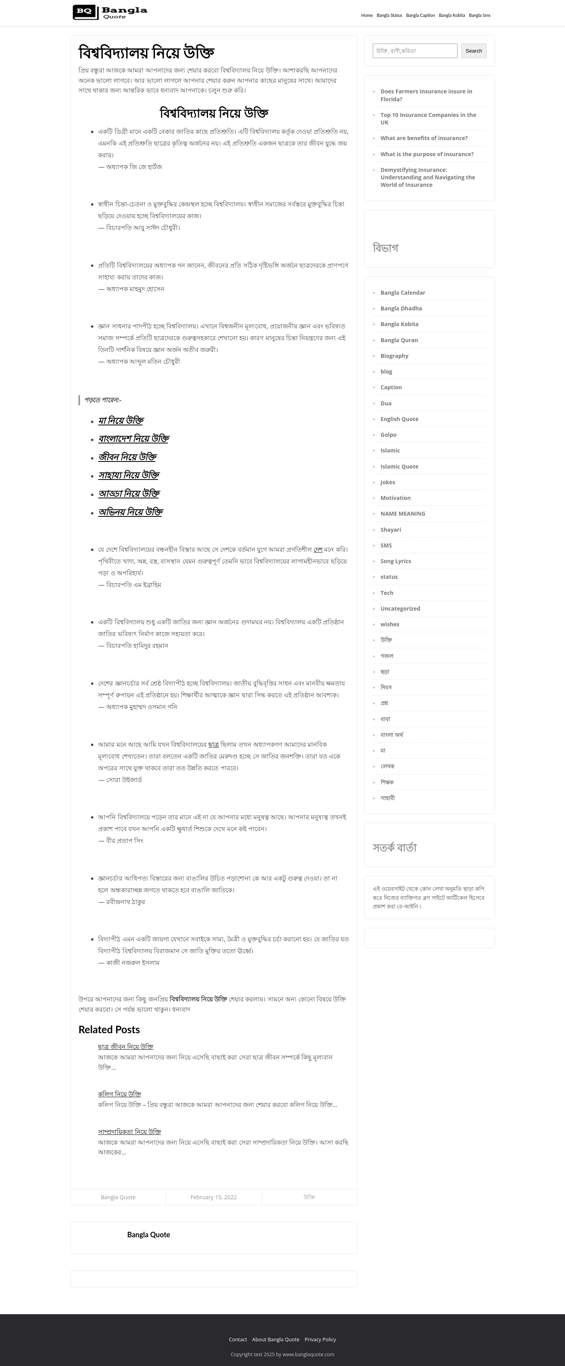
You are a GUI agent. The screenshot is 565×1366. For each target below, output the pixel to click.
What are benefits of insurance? (424, 138)
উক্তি (309, 1197)
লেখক (387, 766)
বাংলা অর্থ (392, 735)
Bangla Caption (420, 15)
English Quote (400, 419)
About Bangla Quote (275, 1339)
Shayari (391, 529)
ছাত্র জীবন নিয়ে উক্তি (125, 1046)
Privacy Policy (320, 1339)
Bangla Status (389, 15)
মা (383, 750)
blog (386, 371)
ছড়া (385, 671)
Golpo (389, 434)
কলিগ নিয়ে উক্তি (119, 1094)
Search (474, 51)
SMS (386, 545)
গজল (387, 656)
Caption (391, 387)
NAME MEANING (403, 513)
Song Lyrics (396, 561)
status (389, 576)
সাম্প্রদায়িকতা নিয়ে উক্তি (129, 1131)
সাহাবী (388, 798)
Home (367, 15)
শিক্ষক (387, 782)
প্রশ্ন (384, 703)
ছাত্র (213, 744)
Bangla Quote (118, 1197)
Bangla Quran (399, 340)
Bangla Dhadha (401, 308)
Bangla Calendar (403, 292)
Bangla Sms (479, 15)
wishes (390, 624)
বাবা (385, 719)
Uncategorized (400, 608)
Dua (386, 403)
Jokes (388, 482)
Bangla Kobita (452, 15)
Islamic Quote (400, 466)
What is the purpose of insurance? (427, 154)
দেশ (318, 549)
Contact (238, 1339)
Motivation (396, 498)
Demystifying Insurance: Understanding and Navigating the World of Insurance (428, 177)
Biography (394, 355)
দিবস (386, 687)
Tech (387, 592)
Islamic (390, 450)
